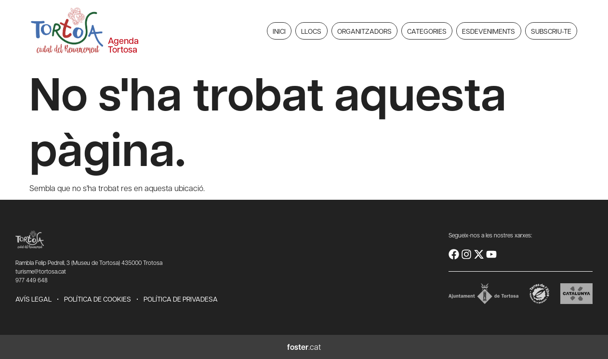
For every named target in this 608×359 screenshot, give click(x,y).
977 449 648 (31, 280)
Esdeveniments (488, 31)
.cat (304, 347)
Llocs (311, 31)
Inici (279, 31)
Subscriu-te (551, 31)
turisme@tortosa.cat (40, 271)
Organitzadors (364, 31)
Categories (427, 31)
